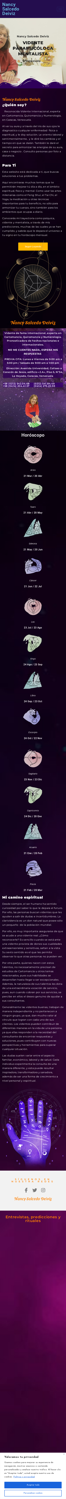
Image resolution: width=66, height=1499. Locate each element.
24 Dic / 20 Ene (33, 816)
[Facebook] (26, 1190)
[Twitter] (34, 1190)
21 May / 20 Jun (33, 549)
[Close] (64, 1454)
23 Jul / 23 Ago (33, 627)
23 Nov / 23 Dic (33, 779)
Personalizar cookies (33, 1493)
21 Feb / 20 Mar (33, 890)
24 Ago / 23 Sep (33, 664)
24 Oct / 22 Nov (33, 738)
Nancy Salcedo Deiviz (10, 9)
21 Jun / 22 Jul (33, 586)
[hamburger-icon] (60, 9)
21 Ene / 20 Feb (33, 853)
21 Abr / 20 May (33, 512)
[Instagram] (43, 1190)
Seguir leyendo (33, 246)
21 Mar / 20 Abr (33, 476)
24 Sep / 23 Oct (33, 701)
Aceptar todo (33, 1485)
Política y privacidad (24, 1477)
